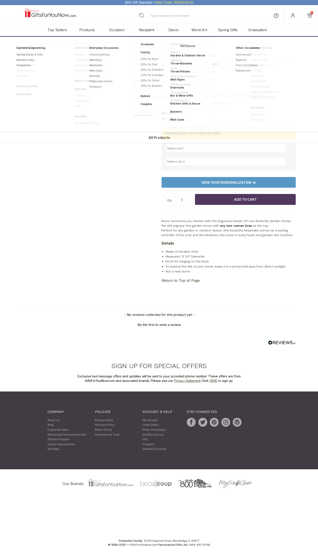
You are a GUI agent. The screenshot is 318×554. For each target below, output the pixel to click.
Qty (169, 200)
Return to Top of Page (181, 280)
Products (87, 30)
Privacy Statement (187, 381)
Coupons (148, 444)
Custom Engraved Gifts (78, 43)
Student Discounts (154, 449)
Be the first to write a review (159, 325)
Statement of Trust (107, 434)
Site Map (53, 449)
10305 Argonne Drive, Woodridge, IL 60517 (171, 540)
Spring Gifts (228, 30)
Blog (50, 425)
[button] (159, 324)
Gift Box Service (153, 434)
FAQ (145, 439)
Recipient (146, 30)
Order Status (150, 425)
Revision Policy (105, 425)
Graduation (257, 30)
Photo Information (154, 429)
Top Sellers (57, 30)
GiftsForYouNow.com (143, 544)
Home (26, 43)
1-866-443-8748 (198, 544)
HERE (213, 381)
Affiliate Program (58, 439)
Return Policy (103, 429)
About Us (53, 420)
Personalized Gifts (46, 43)
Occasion (117, 30)
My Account (150, 420)
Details (168, 243)
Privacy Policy (104, 420)
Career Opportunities (61, 444)
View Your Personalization (228, 182)
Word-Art (199, 30)
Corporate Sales (58, 429)
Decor (173, 30)
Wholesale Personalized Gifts (66, 434)
